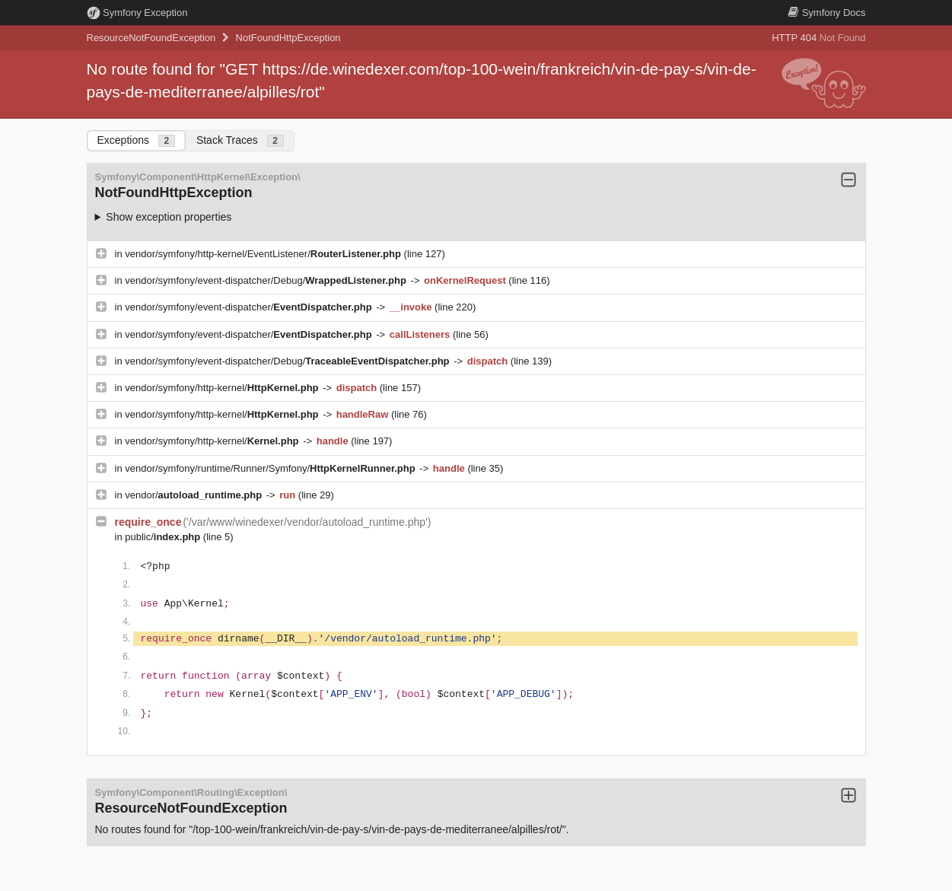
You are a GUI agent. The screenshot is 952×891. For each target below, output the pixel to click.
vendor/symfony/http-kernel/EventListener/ (264, 253)
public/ (164, 537)
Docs (826, 12)
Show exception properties (168, 217)
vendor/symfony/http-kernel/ (223, 387)
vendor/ (195, 495)
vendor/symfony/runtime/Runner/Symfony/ (271, 468)
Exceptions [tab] (136, 140)
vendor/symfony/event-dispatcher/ (249, 307)
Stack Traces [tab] (240, 140)
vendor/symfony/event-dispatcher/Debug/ (267, 280)
